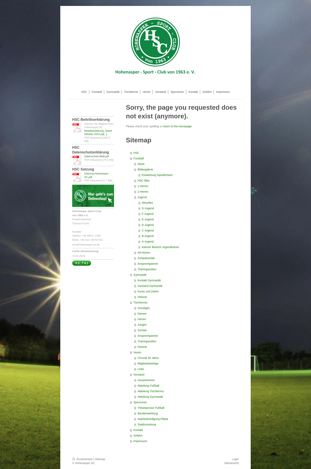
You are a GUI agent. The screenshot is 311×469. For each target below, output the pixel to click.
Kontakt (138, 430)
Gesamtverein (146, 380)
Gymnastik (140, 274)
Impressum (140, 441)
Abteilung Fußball (148, 385)
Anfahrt (137, 435)
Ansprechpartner (148, 263)
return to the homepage (177, 126)
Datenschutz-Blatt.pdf (96, 156)
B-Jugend (148, 236)
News (141, 164)
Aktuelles (147, 202)
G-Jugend (148, 208)
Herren (142, 319)
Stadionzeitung (147, 424)
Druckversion (82, 459)
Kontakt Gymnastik (149, 280)
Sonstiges (144, 308)
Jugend (142, 197)
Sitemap (100, 459)
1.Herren (143, 186)
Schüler (142, 330)
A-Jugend (148, 241)
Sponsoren (140, 402)
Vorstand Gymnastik (150, 285)
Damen (142, 313)
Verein (137, 352)
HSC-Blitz (144, 180)
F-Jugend (148, 213)
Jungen (142, 324)
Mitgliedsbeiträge (148, 363)
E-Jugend (148, 219)
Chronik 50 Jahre (148, 358)
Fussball (138, 158)
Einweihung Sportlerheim (157, 175)
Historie (142, 297)
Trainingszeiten (147, 269)
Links (141, 369)
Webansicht (231, 463)
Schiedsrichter (146, 258)
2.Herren (143, 191)
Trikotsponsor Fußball (151, 407)
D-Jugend (148, 224)
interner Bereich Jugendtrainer (160, 247)
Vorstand (138, 374)
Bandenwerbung (148, 413)
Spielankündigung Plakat (153, 418)
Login (235, 459)
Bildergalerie (145, 169)
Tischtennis (140, 302)
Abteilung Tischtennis (151, 391)
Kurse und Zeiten (148, 291)
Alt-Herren (144, 252)
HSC (136, 152)
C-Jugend (148, 230)
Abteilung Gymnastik (150, 396)
